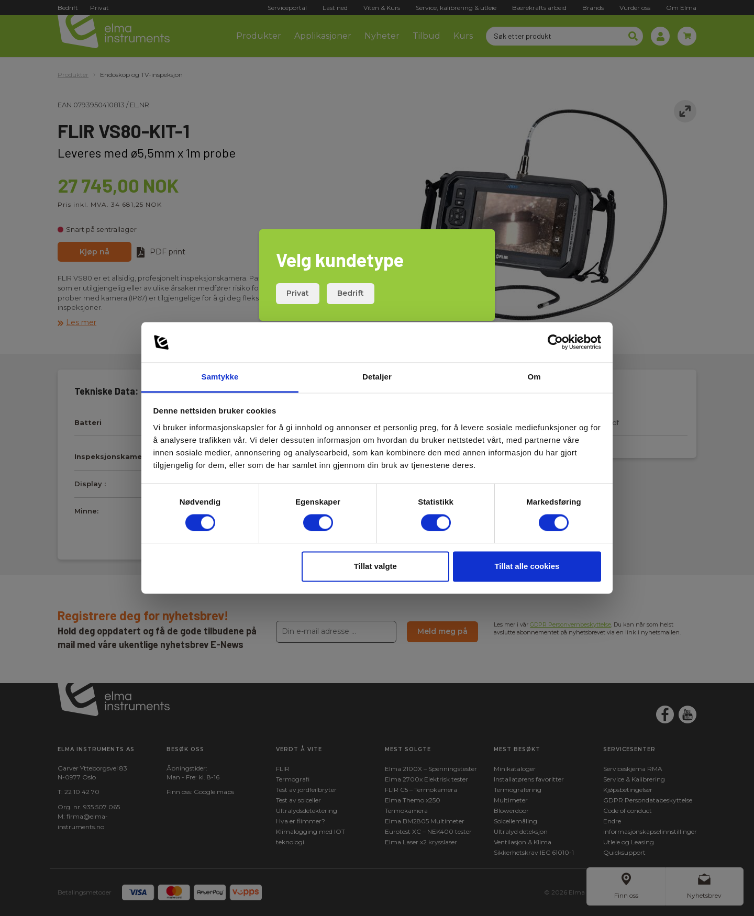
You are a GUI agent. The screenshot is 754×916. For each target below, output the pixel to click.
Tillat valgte (375, 566)
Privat (297, 293)
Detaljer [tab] (377, 376)
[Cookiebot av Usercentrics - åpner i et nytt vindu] (555, 342)
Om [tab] (533, 376)
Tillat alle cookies (526, 566)
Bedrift (350, 293)
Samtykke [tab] (220, 376)
